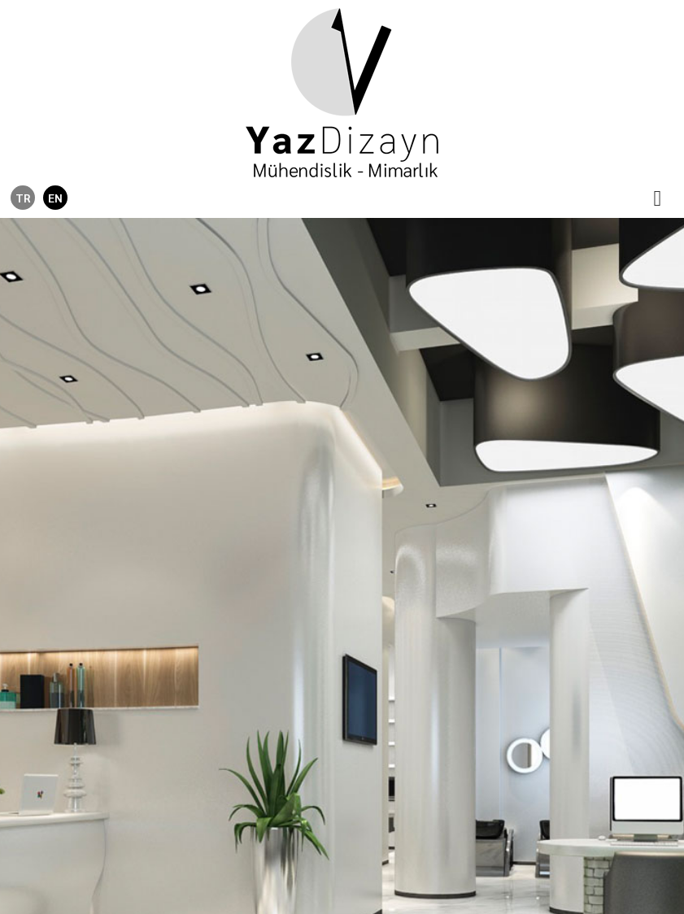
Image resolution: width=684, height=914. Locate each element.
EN (55, 197)
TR (22, 197)
